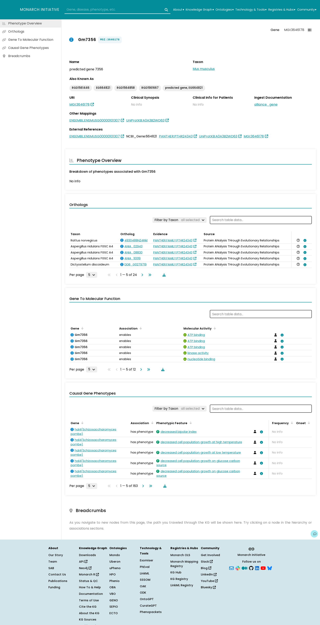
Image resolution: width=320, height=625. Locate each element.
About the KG (89, 613)
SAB (51, 568)
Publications (57, 581)
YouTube (209, 581)
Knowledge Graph (200, 9)
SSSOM (145, 580)
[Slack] (238, 567)
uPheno (115, 568)
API (83, 562)
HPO (112, 574)
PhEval (145, 567)
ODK (143, 593)
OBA (112, 587)
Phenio (114, 581)
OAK (143, 586)
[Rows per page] (91, 275)
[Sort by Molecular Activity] (214, 328)
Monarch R (89, 574)
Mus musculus (204, 68)
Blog (206, 568)
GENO (113, 600)
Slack (207, 562)
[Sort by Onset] (308, 423)
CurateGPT (148, 606)
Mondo (114, 555)
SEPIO (113, 607)
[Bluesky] (269, 567)
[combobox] (117, 10)
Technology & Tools (251, 9)
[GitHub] (251, 567)
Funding (54, 587)
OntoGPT (147, 599)
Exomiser (146, 560)
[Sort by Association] (140, 328)
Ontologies (224, 9)
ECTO (113, 613)
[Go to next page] (141, 275)
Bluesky (208, 587)
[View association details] (304, 240)
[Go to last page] (149, 275)
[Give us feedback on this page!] (314, 534)
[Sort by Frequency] (291, 423)
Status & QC (88, 581)
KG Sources (87, 619)
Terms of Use (89, 600)
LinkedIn (209, 574)
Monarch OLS (180, 555)
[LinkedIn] (257, 567)
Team (52, 562)
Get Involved (210, 555)
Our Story (55, 555)
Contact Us (57, 574)
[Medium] (244, 567)
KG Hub (175, 572)
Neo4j (85, 568)
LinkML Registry (181, 585)
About (178, 9)
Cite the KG (88, 607)
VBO (112, 594)
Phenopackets (151, 612)
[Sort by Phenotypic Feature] (189, 423)
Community (306, 9)
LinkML (144, 573)
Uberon (114, 562)
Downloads (87, 555)
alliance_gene (266, 104)
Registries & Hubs (281, 9)
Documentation (91, 594)
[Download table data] (163, 275)
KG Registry (179, 579)
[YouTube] (263, 567)
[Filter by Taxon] (179, 220)
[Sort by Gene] (81, 328)
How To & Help (90, 587)
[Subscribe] (231, 567)
